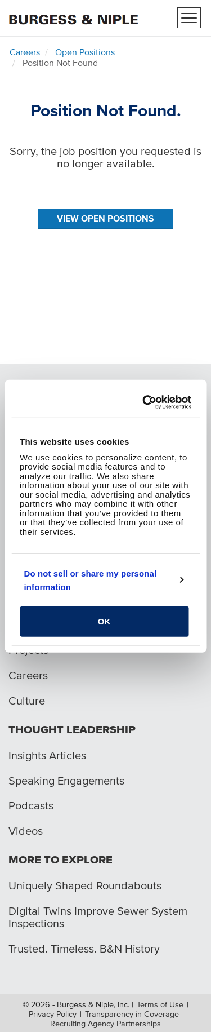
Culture (26, 700)
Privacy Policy (53, 1013)
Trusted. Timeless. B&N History (84, 948)
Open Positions (85, 52)
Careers (25, 52)
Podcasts (30, 805)
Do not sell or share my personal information (90, 579)
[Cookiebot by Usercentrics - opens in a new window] (145, 402)
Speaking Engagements (66, 780)
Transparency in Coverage (132, 1013)
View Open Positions (105, 218)
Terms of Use (160, 1004)
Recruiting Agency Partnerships (105, 1023)
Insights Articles (47, 755)
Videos (25, 831)
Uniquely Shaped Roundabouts (84, 885)
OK (104, 621)
